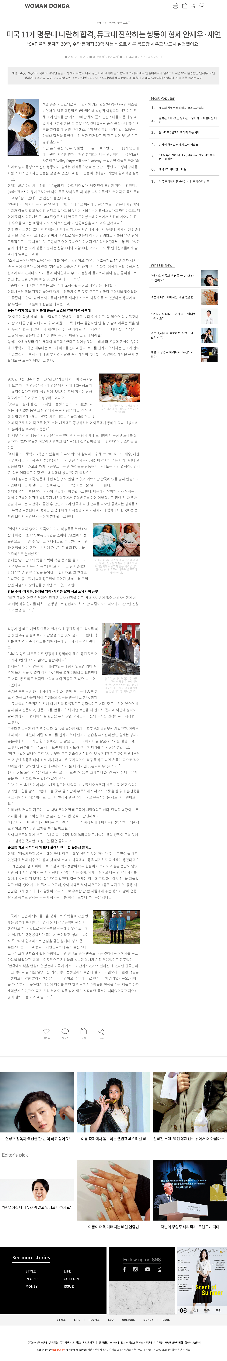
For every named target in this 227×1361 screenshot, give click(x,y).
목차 (195, 1310)
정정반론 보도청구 (84, 1342)
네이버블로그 (159, 1269)
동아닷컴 (103, 1342)
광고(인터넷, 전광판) (131, 1342)
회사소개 (114, 1342)
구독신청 (32, 1342)
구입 (218, 1310)
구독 (207, 1310)
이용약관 (158, 1342)
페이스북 (124, 1269)
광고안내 (42, 1342)
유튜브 (147, 1269)
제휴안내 (147, 1342)
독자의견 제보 (67, 1342)
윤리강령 (53, 1342)
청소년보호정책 (193, 1342)
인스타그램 (135, 1269)
